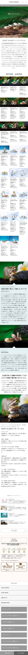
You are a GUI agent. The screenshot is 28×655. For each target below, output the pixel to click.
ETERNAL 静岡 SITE (8, 622)
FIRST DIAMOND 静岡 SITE (10, 641)
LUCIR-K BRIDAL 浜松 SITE (10, 616)
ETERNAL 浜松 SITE (8, 628)
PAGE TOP (14, 583)
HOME (2, 5)
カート (26, 2)
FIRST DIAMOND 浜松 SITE (10, 648)
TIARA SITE (5, 635)
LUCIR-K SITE (6, 609)
